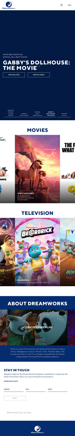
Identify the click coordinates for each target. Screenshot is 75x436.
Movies (37, 130)
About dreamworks (37, 303)
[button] (61, 5)
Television (37, 213)
